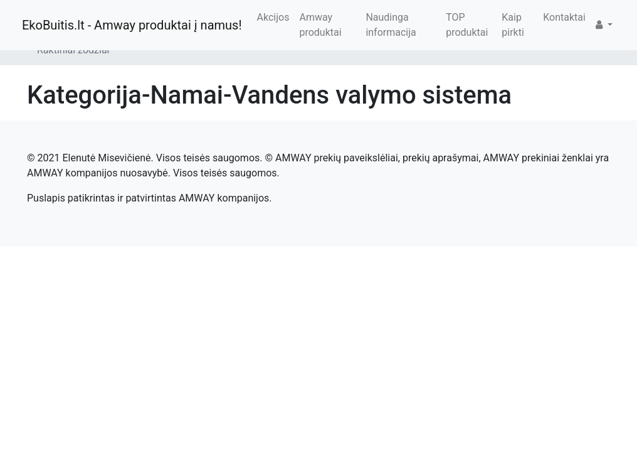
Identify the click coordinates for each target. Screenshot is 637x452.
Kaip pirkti (513, 24)
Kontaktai (564, 17)
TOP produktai (467, 24)
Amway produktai (320, 24)
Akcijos (273, 17)
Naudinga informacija (391, 24)
